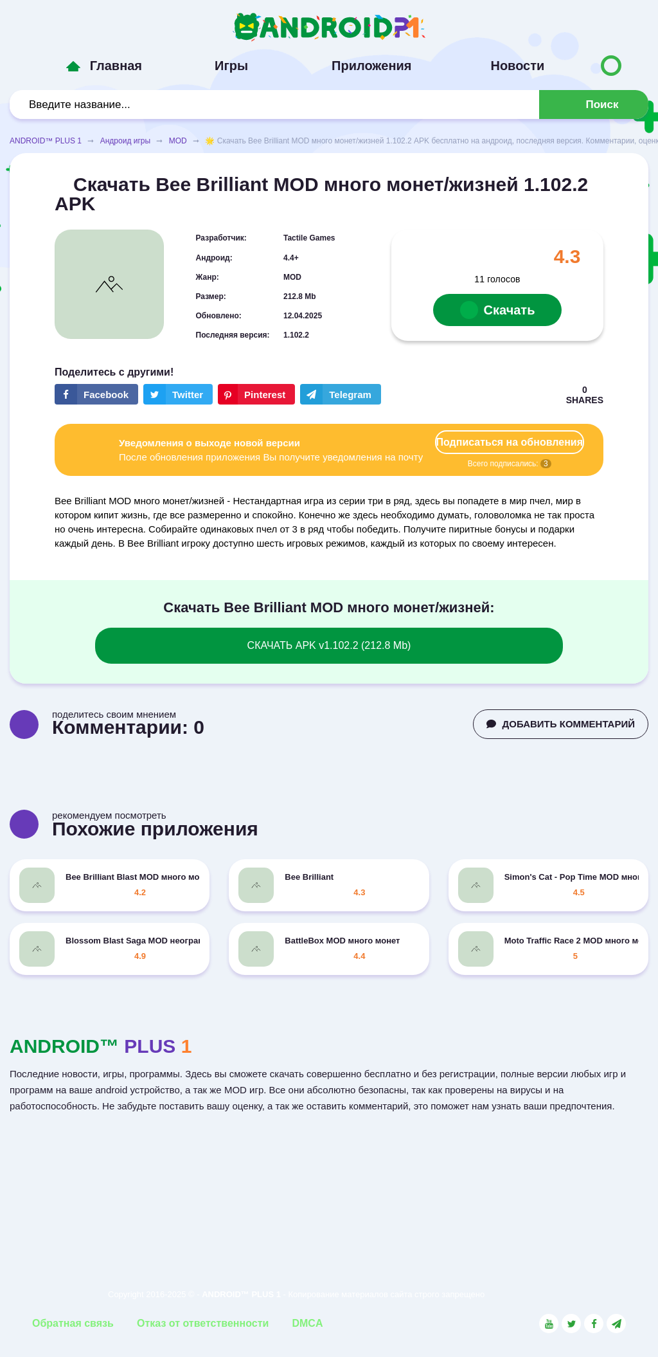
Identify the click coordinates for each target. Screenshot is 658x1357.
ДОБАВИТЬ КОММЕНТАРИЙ (560, 723)
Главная (116, 66)
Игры (231, 66)
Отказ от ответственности (203, 1323)
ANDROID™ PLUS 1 (46, 140)
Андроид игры (125, 140)
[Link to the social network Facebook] (593, 1323)
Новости (517, 66)
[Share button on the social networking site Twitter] (178, 394)
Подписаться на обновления (509, 442)
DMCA (307, 1323)
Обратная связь (73, 1323)
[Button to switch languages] (611, 65)
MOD (178, 140)
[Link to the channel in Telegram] (616, 1323)
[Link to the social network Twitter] (571, 1323)
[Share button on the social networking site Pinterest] (256, 394)
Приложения (371, 66)
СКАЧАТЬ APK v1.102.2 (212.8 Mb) (329, 645)
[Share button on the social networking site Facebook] (96, 394)
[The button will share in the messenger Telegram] (340, 394)
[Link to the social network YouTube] (548, 1323)
